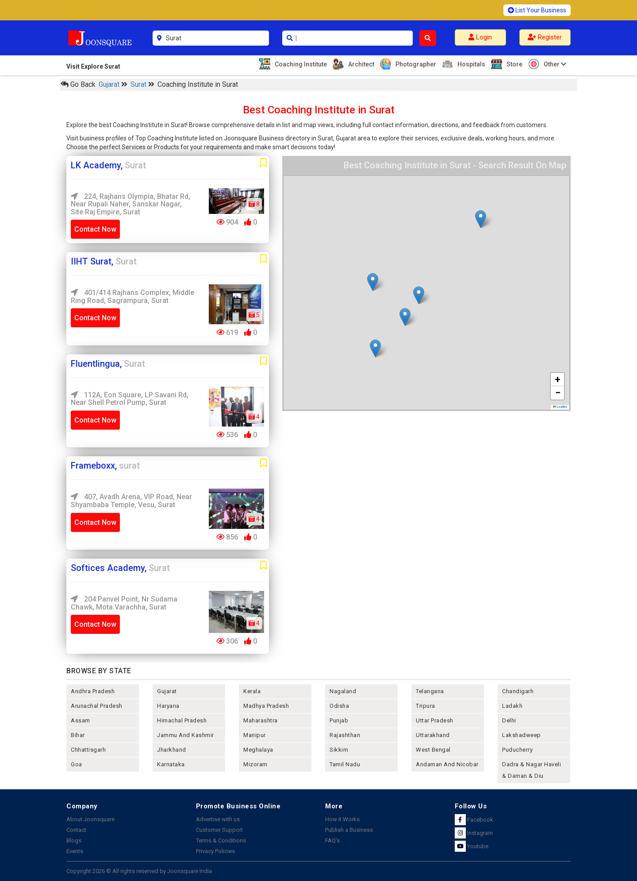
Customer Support (219, 830)
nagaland (343, 691)
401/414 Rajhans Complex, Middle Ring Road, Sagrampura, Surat (132, 296)
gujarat (167, 691)
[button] (405, 317)
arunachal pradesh (97, 705)
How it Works (342, 819)
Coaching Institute (299, 64)
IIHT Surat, (104, 261)
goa (76, 764)
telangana (430, 691)
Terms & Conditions (221, 840)
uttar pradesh (434, 720)
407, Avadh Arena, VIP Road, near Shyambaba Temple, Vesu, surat (131, 501)
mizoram (255, 764)
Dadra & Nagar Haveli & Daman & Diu (531, 770)
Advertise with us (218, 819)
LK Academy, (108, 165)
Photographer (414, 64)
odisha (339, 705)
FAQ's (332, 840)
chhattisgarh (88, 749)
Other (553, 64)
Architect (360, 64)
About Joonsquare (90, 819)
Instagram (474, 833)
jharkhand (171, 749)
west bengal (433, 749)
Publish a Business (349, 830)
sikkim (339, 749)
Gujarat (110, 84)
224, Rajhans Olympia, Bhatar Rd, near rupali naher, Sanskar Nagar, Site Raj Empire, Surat (130, 204)
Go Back (78, 84)
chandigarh (517, 691)
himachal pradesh (182, 720)
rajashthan (345, 735)
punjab (339, 720)
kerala (252, 691)
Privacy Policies (215, 851)
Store (513, 64)
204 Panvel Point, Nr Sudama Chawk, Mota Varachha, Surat (124, 603)
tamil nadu (345, 764)
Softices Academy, (120, 568)
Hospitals (470, 64)
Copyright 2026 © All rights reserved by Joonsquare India (139, 871)
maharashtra (260, 720)
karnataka (171, 764)
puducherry (517, 749)
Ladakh (512, 705)
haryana (168, 705)
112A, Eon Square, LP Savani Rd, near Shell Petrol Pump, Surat (129, 399)
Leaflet (560, 407)
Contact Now (95, 229)
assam (80, 720)
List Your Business (537, 10)
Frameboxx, (105, 465)
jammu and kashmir (185, 735)
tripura (425, 705)
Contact (76, 830)
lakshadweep (521, 735)
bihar (78, 735)
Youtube (471, 846)
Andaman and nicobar (447, 764)
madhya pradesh (266, 705)
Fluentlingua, (108, 363)
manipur (254, 735)
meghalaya (258, 749)
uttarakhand (433, 735)
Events (74, 851)
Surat (139, 84)
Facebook (474, 819)
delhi (509, 720)
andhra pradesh (93, 691)
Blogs (73, 840)
